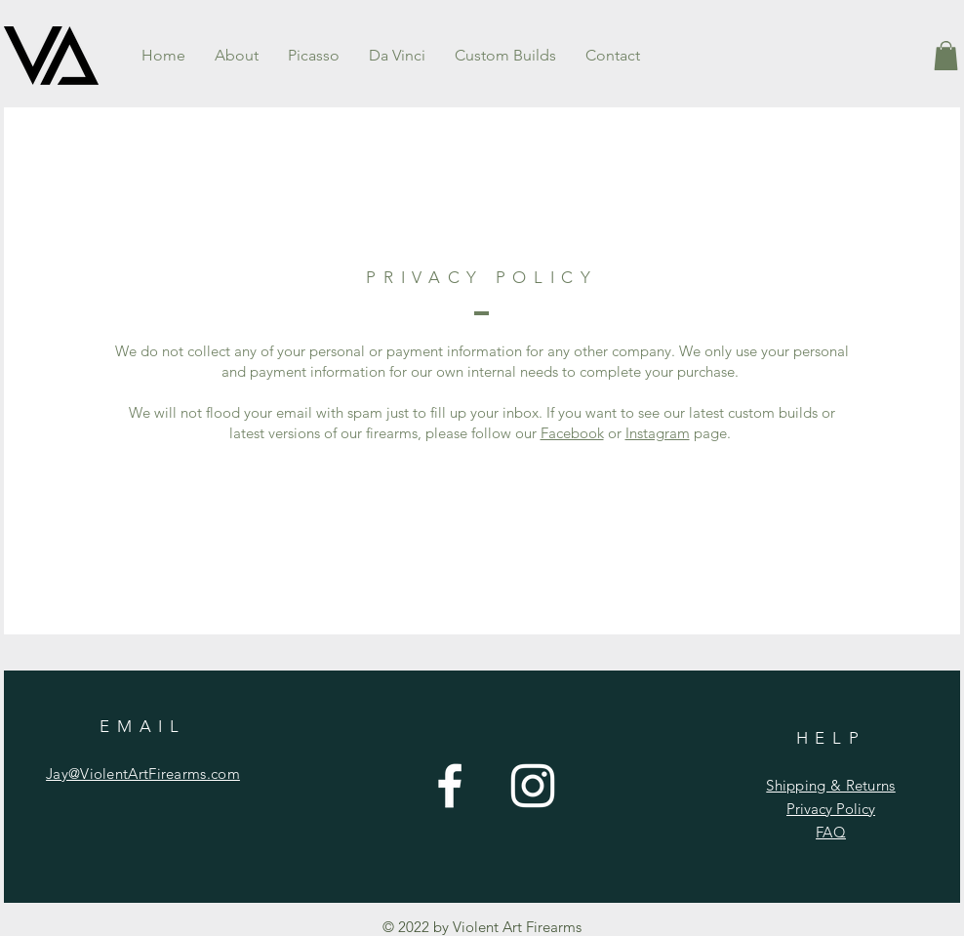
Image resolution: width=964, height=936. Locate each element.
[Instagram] (532, 785)
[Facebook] (450, 785)
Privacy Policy (830, 808)
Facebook (572, 433)
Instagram (657, 433)
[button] (946, 55)
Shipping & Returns (830, 785)
